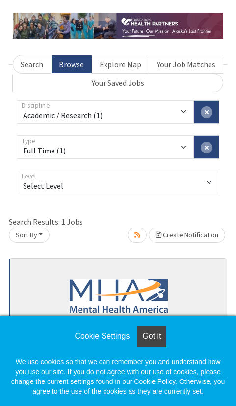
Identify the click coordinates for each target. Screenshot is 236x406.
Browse (71, 64)
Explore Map (120, 64)
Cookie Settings (102, 336)
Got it (151, 336)
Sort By (26, 234)
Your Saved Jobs (118, 83)
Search (32, 64)
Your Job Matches (186, 64)
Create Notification (187, 234)
